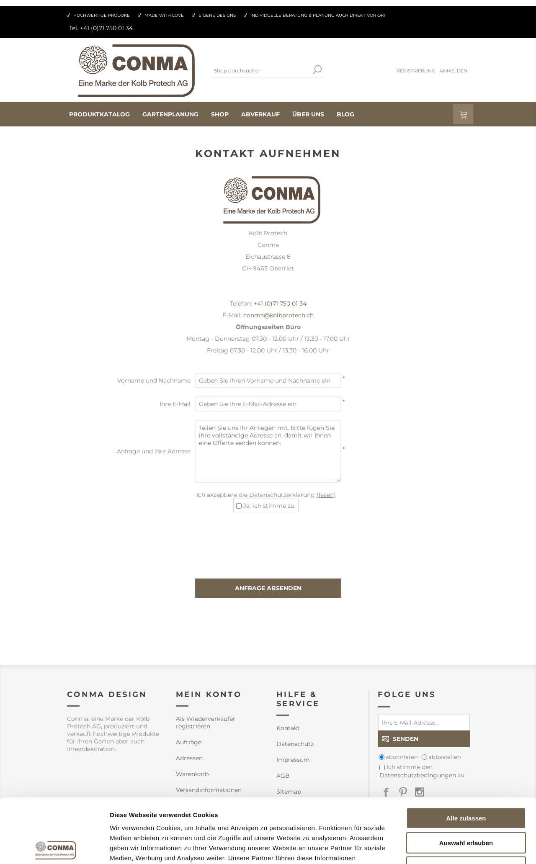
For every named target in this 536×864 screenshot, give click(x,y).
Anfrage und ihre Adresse (154, 451)
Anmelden (453, 71)
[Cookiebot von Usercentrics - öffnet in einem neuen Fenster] (54, 847)
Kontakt (288, 728)
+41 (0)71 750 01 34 (280, 303)
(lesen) (326, 495)
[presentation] (268, 537)
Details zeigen (445, 847)
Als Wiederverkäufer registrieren (205, 722)
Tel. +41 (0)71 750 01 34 (101, 28)
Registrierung (416, 71)
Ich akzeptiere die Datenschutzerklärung (266, 495)
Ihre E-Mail (175, 404)
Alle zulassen (466, 753)
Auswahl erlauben (466, 778)
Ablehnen (466, 802)
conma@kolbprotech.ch (278, 315)
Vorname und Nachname (154, 380)
